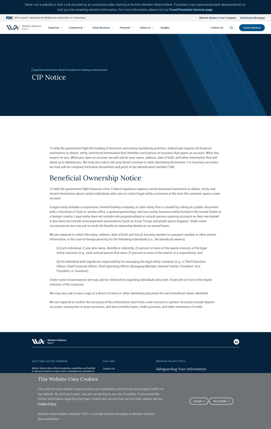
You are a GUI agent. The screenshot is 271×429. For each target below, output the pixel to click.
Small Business (101, 27)
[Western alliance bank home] (23, 27)
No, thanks (220, 405)
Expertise (53, 27)
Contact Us (217, 27)
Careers (107, 374)
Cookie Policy (47, 408)
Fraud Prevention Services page (190, 9)
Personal (125, 27)
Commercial (75, 27)
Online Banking (252, 27)
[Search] (231, 27)
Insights (165, 27)
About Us (145, 27)
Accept (198, 405)
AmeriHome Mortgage (252, 17)
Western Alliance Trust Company (217, 17)
